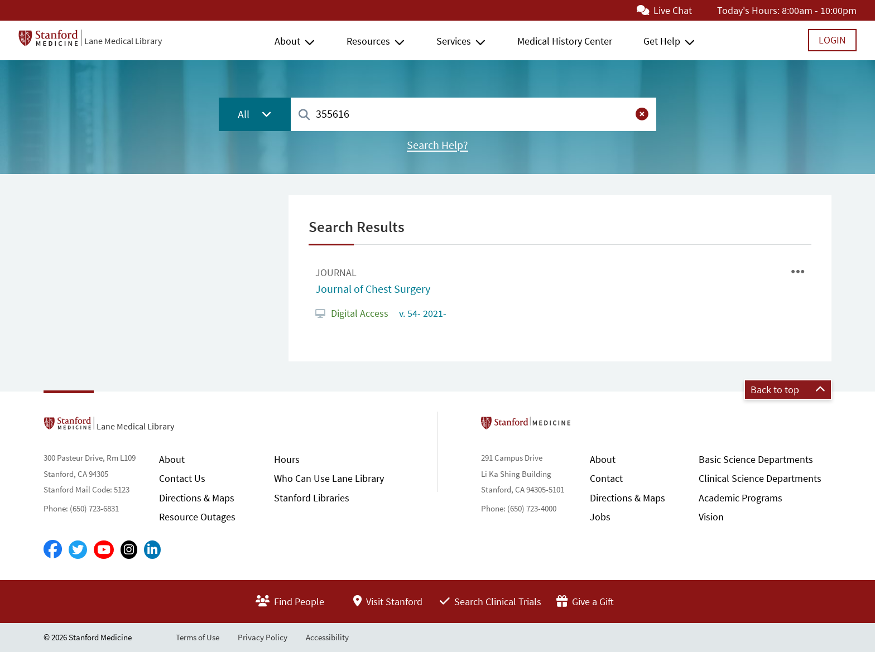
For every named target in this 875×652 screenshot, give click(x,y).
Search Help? (437, 145)
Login (832, 39)
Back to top (788, 389)
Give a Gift (585, 601)
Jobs (600, 516)
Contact (606, 478)
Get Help (661, 41)
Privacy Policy (262, 637)
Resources (368, 41)
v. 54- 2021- (421, 313)
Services (453, 41)
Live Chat (664, 10)
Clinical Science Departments (760, 478)
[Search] (304, 115)
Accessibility (327, 637)
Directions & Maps (196, 497)
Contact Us (182, 478)
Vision (711, 516)
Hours (287, 459)
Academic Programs (740, 497)
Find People (290, 601)
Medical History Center (564, 41)
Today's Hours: (748, 10)
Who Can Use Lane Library (329, 478)
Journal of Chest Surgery (372, 289)
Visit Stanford (387, 601)
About (287, 41)
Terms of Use (197, 637)
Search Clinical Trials (490, 601)
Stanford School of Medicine (590, 426)
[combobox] (473, 114)
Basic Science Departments (756, 459)
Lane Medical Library (123, 40)
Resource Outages (197, 516)
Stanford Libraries (311, 497)
